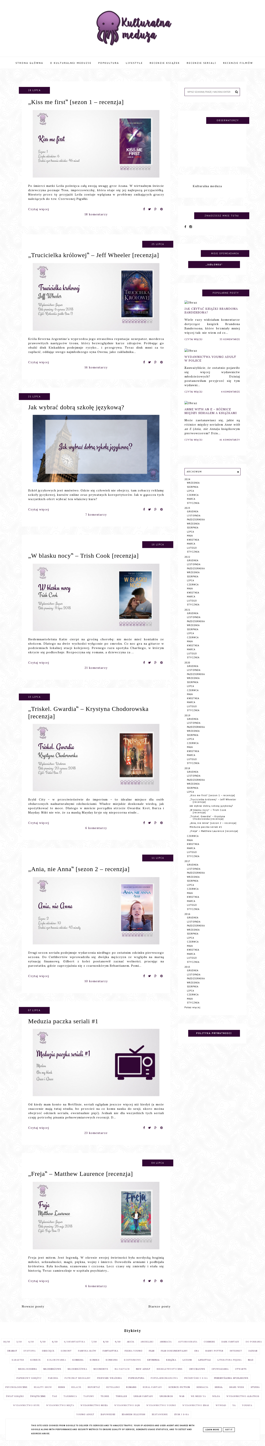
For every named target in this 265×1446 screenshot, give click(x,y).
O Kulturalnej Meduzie (71, 63)
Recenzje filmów (238, 63)
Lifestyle (134, 63)
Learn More (212, 1430)
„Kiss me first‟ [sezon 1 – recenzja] (76, 101)
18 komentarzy (95, 214)
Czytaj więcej (38, 209)
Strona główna (29, 63)
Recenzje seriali (201, 63)
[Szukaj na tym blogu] (209, 92)
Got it (228, 1430)
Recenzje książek (165, 63)
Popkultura (108, 63)
